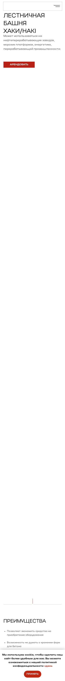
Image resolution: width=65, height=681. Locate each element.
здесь (48, 666)
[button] (19, 65)
